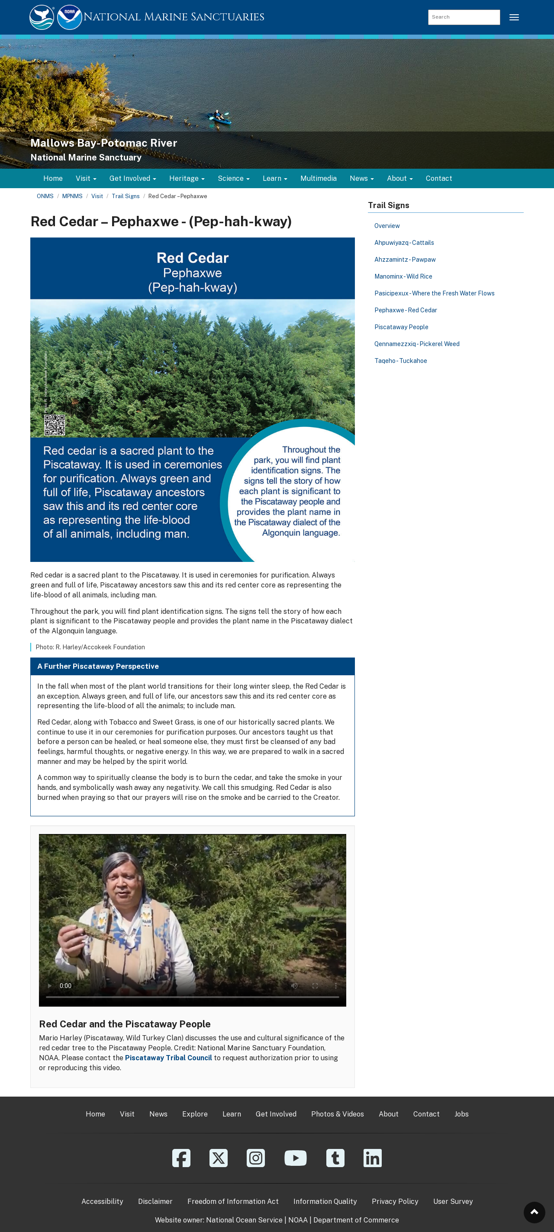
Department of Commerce (356, 1220)
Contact (439, 178)
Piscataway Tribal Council (168, 1058)
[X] (218, 1164)
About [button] (400, 178)
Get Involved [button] (133, 178)
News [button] (362, 178)
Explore (195, 1114)
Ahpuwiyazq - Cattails (404, 242)
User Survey (453, 1201)
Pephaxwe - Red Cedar (405, 310)
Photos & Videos (337, 1114)
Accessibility (102, 1201)
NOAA (298, 1220)
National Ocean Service (244, 1220)
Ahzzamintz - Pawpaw (405, 259)
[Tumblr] (335, 1164)
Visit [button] (86, 178)
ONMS (45, 196)
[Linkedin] (372, 1164)
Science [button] (234, 178)
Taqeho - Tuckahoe (400, 360)
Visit (97, 196)
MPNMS (72, 196)
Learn (231, 1114)
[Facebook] (181, 1164)
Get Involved (276, 1114)
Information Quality (325, 1201)
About (389, 1114)
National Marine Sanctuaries (174, 17)
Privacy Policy (395, 1201)
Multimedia (318, 178)
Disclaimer (155, 1201)
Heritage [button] (187, 178)
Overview (387, 225)
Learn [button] (275, 178)
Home (53, 178)
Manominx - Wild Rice (403, 276)
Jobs (461, 1114)
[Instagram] (256, 1164)
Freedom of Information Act (233, 1201)
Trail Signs (126, 196)
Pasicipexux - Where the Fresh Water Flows (434, 293)
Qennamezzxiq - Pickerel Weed (417, 343)
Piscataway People (401, 327)
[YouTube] (295, 1164)
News (158, 1114)
